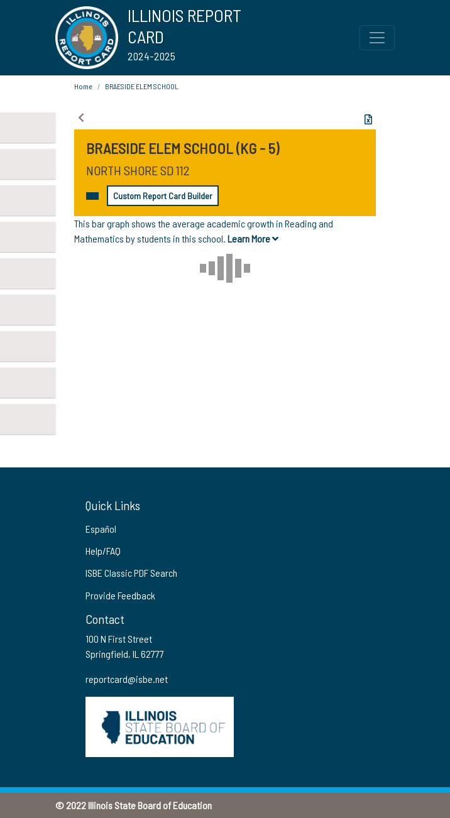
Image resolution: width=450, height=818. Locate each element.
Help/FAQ (103, 551)
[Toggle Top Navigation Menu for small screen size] (377, 37)
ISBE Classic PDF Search (131, 573)
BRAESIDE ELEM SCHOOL (141, 86)
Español (100, 529)
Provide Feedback (120, 595)
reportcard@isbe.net (126, 679)
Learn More (253, 238)
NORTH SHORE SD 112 (138, 170)
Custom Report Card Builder (162, 195)
